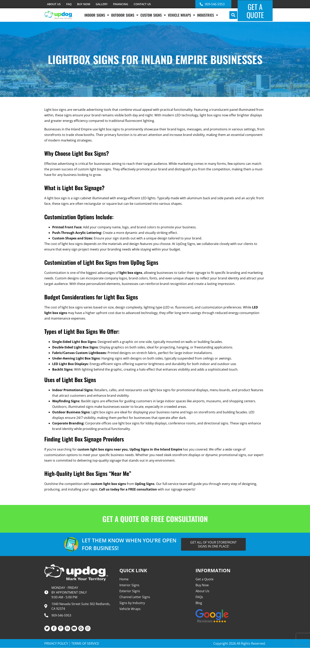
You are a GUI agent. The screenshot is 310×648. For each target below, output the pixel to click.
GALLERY (102, 4)
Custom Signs (153, 15)
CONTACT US (142, 4)
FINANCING (120, 4)
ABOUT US (54, 4)
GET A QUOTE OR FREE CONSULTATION (155, 518)
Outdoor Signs (124, 15)
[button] (233, 15)
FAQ (69, 4)
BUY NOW (83, 4)
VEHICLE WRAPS (181, 15)
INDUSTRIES (207, 15)
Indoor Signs (96, 15)
